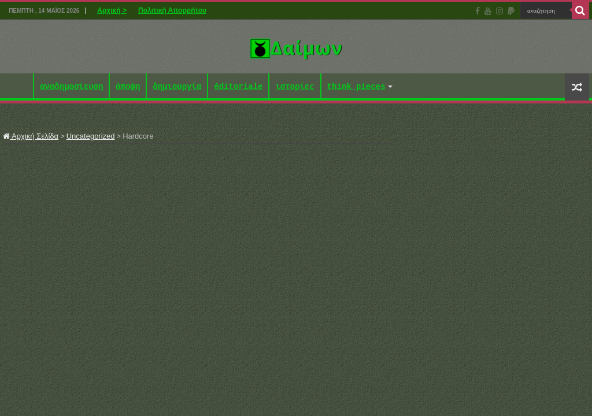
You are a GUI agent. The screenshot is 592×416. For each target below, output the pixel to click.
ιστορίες (294, 86)
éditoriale (238, 86)
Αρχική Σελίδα (30, 136)
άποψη (128, 86)
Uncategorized (90, 136)
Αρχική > (112, 10)
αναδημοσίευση (71, 86)
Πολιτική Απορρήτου (172, 10)
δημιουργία (177, 86)
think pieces (356, 86)
